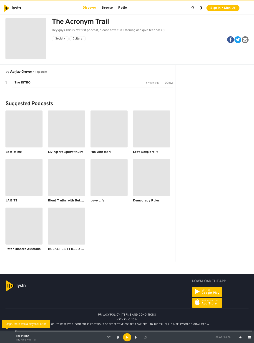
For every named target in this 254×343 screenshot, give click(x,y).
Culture (77, 39)
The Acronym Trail (26, 339)
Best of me (13, 152)
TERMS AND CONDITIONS (139, 315)
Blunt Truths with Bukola (66, 201)
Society (60, 39)
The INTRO (22, 335)
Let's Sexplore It (145, 152)
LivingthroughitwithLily (65, 152)
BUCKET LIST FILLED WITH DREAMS (75, 249)
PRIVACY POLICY (109, 315)
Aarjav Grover (21, 72)
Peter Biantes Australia (23, 249)
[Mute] (240, 337)
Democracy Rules (146, 201)
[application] (127, 337)
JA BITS (11, 201)
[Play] (127, 337)
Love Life (97, 201)
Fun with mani (101, 152)
